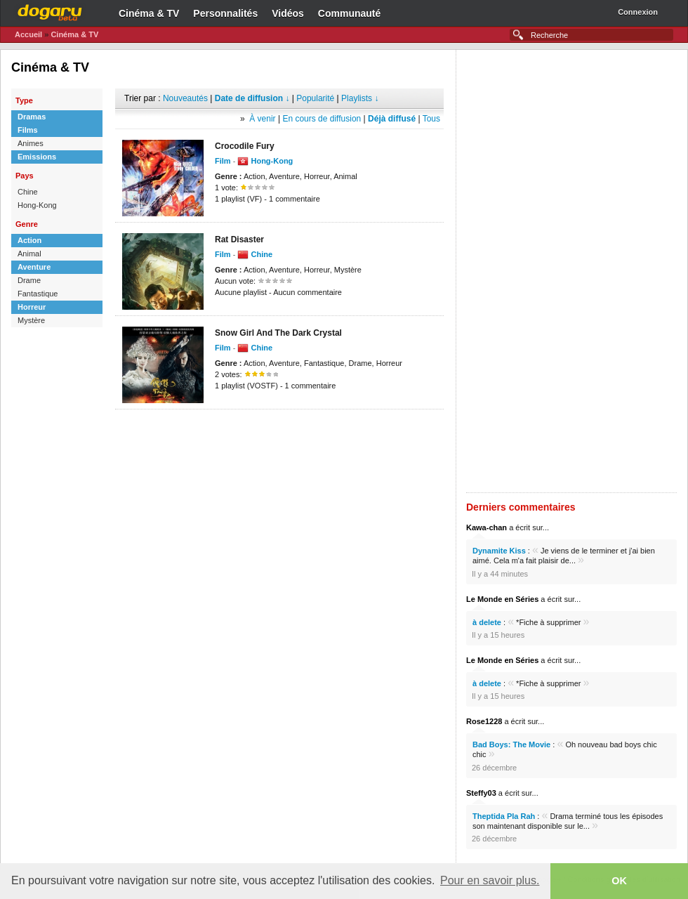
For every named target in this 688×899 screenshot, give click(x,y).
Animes (31, 143)
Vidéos (288, 13)
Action (29, 240)
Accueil (28, 34)
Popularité (315, 98)
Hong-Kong (37, 205)
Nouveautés (185, 98)
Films (28, 130)
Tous (431, 119)
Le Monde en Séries (502, 599)
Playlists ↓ (359, 98)
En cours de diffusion (321, 119)
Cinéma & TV (149, 13)
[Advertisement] (279, 430)
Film (223, 161)
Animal (29, 253)
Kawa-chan (486, 527)
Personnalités (225, 13)
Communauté (349, 13)
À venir (262, 119)
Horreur (32, 307)
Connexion (638, 12)
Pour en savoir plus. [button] (489, 880)
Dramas (32, 116)
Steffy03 (481, 793)
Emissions (37, 156)
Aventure (34, 267)
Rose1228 (484, 721)
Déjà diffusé (392, 119)
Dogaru (50, 10)
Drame (29, 280)
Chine (28, 192)
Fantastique (38, 293)
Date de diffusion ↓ (252, 98)
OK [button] (619, 880)
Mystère (31, 320)
